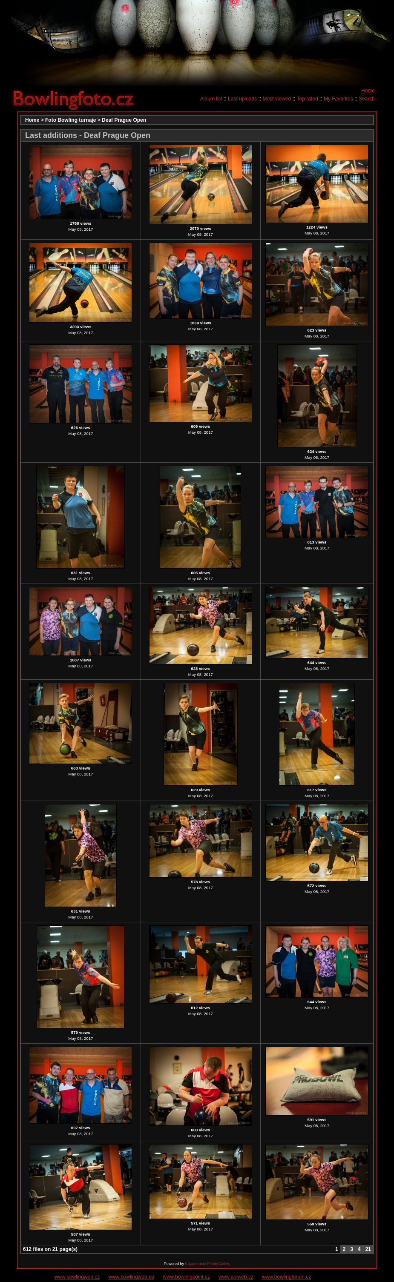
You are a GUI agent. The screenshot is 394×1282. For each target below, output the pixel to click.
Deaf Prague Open (124, 120)
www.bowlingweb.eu (131, 1277)
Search (367, 99)
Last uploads (242, 99)
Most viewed (276, 99)
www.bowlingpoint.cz (186, 1277)
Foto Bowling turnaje (70, 120)
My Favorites (338, 99)
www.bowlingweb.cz (77, 1277)
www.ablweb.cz (236, 1277)
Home (368, 91)
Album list (211, 99)
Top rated (307, 99)
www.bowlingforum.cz (286, 1277)
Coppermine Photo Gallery (207, 1264)
